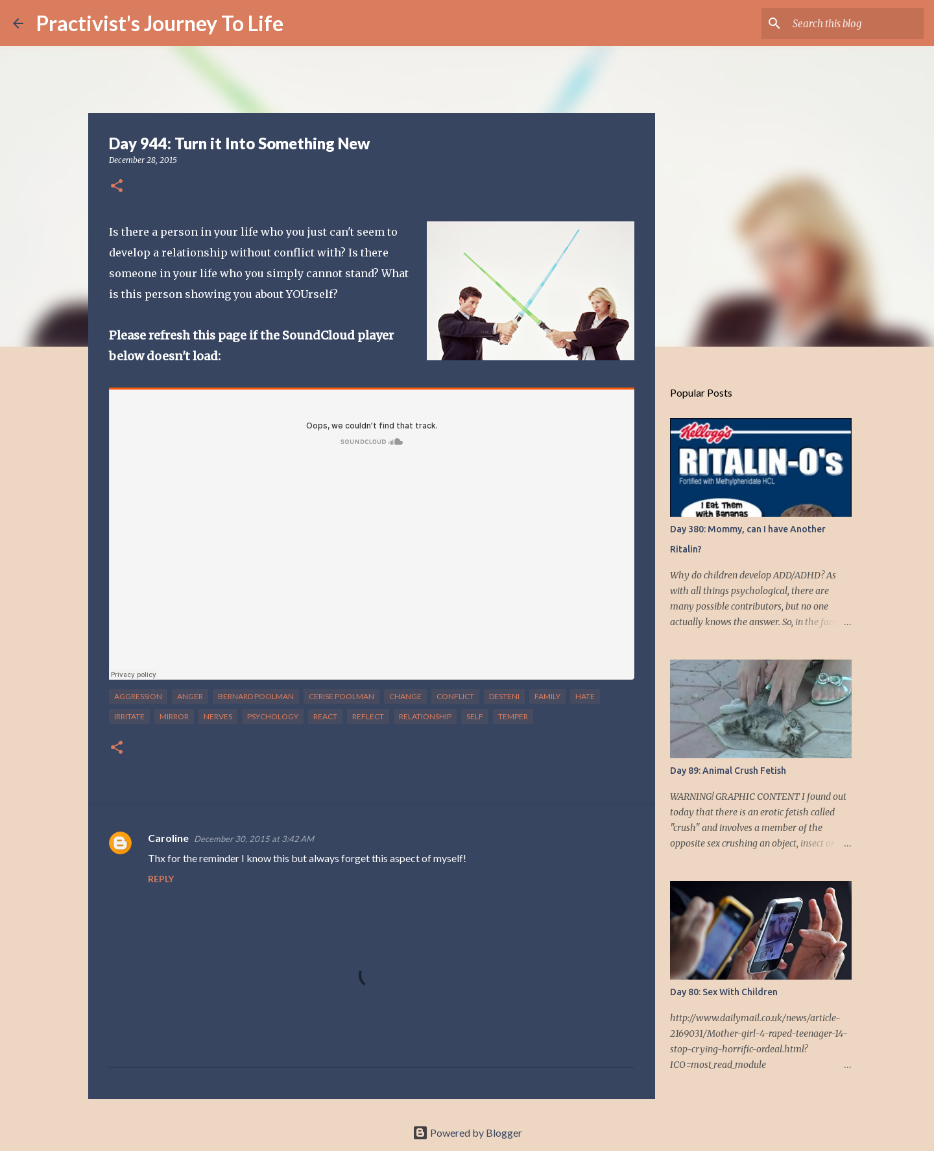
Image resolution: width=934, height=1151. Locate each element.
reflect (368, 716)
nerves (218, 716)
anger (190, 696)
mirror (174, 716)
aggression (138, 696)
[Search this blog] (855, 23)
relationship (425, 716)
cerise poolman (341, 696)
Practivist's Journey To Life (159, 23)
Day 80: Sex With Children (724, 992)
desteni (504, 696)
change (405, 696)
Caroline (168, 838)
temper (513, 716)
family (547, 696)
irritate (129, 716)
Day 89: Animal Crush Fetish (728, 770)
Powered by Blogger (467, 1132)
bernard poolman (256, 696)
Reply (161, 878)
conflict (455, 696)
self (474, 716)
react (325, 716)
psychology (272, 716)
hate (585, 696)
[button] (117, 186)
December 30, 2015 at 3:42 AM (254, 839)
